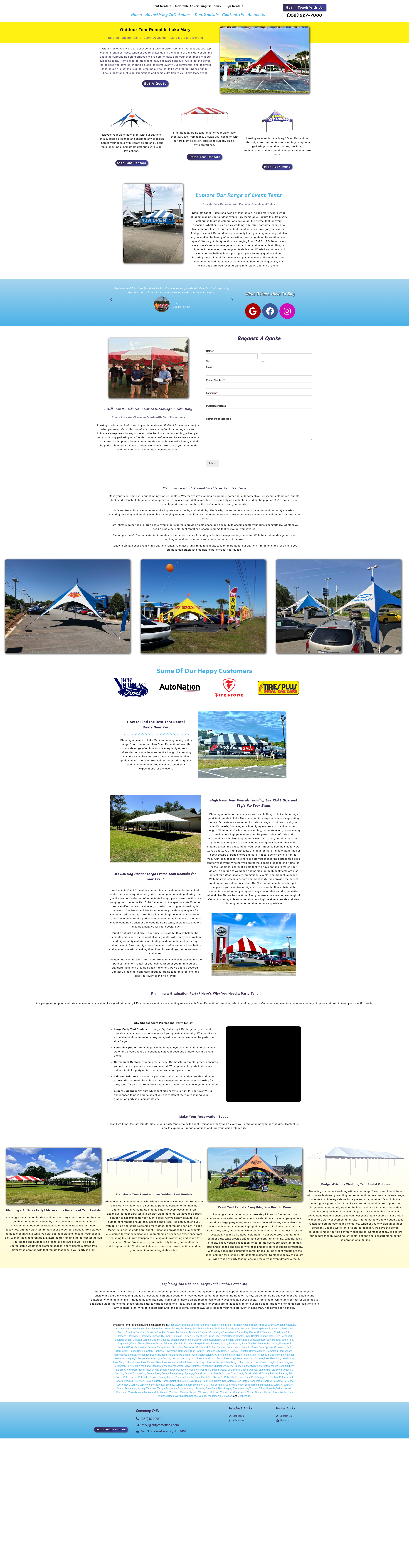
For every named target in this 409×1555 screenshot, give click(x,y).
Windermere (239, 1394)
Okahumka (264, 1371)
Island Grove (249, 1356)
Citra (288, 1334)
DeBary (156, 1341)
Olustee (119, 1375)
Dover (198, 1341)
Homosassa (285, 1352)
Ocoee (244, 1371)
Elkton (141, 1345)
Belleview (220, 1330)
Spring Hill (198, 1386)
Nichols (183, 1371)
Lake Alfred (203, 1360)
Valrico (280, 1390)
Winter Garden (255, 1394)
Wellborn (174, 1394)
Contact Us (233, 14)
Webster (142, 1394)
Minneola (240, 1367)
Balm (155, 1330)
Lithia (240, 1364)
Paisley (274, 1375)
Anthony (237, 1326)
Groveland (280, 1349)
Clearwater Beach (150, 1337)
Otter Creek (237, 1375)
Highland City (212, 1352)
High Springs (197, 1352)
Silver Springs (166, 1386)
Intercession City (207, 1356)
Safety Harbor (161, 1382)
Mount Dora (277, 1367)
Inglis (194, 1356)
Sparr (189, 1386)
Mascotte (178, 1367)
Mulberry (290, 1367)
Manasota (157, 1367)
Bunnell (184, 1334)
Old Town (276, 1371)
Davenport (286, 1337)
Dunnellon (228, 1341)
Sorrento (180, 1386)
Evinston (168, 1345)
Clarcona (121, 1337)
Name (210, 352)
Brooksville (173, 1334)
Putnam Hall (286, 1379)
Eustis (159, 1345)
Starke (224, 1386)
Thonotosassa (240, 1390)
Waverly (132, 1394)
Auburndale (129, 1330)
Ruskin (149, 1382)
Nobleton (194, 1371)
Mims (230, 1367)
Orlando (198, 1375)
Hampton (147, 1352)
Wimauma (226, 1394)
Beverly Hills (232, 1330)
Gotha (212, 1349)
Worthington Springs (186, 1397)
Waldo (288, 1390)
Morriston (264, 1367)
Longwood (290, 1364)
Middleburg (220, 1367)
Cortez (187, 1337)
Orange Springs (184, 1375)
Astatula (290, 1326)
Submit (212, 465)
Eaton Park (287, 1341)
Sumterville (266, 1386)
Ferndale (189, 1345)
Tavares (200, 1390)
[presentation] (230, 456)
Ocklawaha (233, 1371)
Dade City (274, 1337)
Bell (194, 1330)
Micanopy (207, 1367)
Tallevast (151, 1390)
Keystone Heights (124, 1360)
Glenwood (189, 1349)
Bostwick (246, 1330)
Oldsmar (287, 1371)
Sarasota (278, 1382)
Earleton (261, 1341)
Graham (221, 1349)
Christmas (279, 1334)
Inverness (236, 1356)
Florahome (234, 1345)
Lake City (229, 1360)
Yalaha (202, 1397)
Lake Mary (118, 1364)
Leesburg (231, 1364)
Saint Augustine (179, 1382)
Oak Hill (204, 1371)
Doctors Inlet (187, 1341)
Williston (214, 1394)
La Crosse (164, 1360)
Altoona (204, 1326)
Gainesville (140, 1349)
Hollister (243, 1352)
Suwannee (130, 1390)
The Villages (224, 1390)
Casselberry (229, 1334)
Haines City (135, 1352)
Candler (204, 1334)
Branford (140, 1334)
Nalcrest (121, 1371)
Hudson (162, 1356)
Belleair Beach (205, 1330)
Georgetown (163, 1349)
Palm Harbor (130, 1379)
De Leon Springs (142, 1341)
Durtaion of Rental (216, 407)
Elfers (133, 1345)
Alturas (214, 1326)
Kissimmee (152, 1360)
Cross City (213, 1337)
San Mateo (243, 1382)
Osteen (226, 1375)
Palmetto (143, 1379)
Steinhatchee (236, 1386)
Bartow (175, 1330)
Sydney (141, 1390)
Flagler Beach (202, 1345)
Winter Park (286, 1394)
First (208, 363)
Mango (168, 1367)
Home (136, 14)
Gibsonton (177, 1349)
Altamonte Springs (188, 1326)
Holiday (233, 1352)
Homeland (272, 1352)
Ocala (223, 1371)
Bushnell (194, 1334)
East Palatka (274, 1341)
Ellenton (150, 1345)
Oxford (257, 1375)
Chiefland (267, 1334)
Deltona (174, 1341)
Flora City (246, 1345)
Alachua (172, 1326)
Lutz (137, 1367)
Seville (154, 1386)
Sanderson (256, 1382)
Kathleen (290, 1356)
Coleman (177, 1337)
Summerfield (252, 1386)
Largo (203, 1364)
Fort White (272, 1345)
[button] (111, 301)
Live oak (249, 1364)
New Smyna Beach (156, 1371)
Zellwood (227, 1397)
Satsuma (289, 1382)
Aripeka (280, 1326)
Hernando (183, 1352)
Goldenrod (202, 1349)
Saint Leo (207, 1382)
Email (209, 368)
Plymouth (218, 1379)
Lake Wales (168, 1364)
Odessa (253, 1371)
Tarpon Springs (186, 1390)
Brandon (130, 1334)
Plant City (206, 1379)
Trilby (262, 1390)
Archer (271, 1326)
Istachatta (263, 1356)
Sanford (267, 1382)
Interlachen (223, 1356)
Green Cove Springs (262, 1349)
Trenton (253, 1390)
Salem (217, 1382)
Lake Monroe (133, 1364)
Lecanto (220, 1364)
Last (263, 363)
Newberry (173, 1371)
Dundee (207, 1341)
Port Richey (272, 1379)
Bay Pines (185, 1330)
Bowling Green (260, 1330)
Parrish (154, 1379)
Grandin (246, 1349)
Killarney (140, 1360)
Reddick (128, 1382)
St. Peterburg (212, 1386)
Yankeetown (214, 1397)
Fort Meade (259, 1345)
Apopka (263, 1326)
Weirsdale (153, 1394)
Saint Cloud (195, 1382)
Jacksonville (277, 1356)
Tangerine (171, 1390)
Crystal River (243, 1337)
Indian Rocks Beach (179, 1356)
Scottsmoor (122, 1386)
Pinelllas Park (192, 1379)
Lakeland (181, 1364)
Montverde (252, 1367)
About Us (256, 14)
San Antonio (229, 1382)
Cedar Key (242, 1334)
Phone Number (215, 381)
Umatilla (270, 1390)
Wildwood (202, 1394)
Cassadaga (215, 1334)
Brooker (161, 1334)
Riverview (139, 1382)
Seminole (144, 1386)
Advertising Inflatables (168, 14)
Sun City (277, 1386)
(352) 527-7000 (304, 15)
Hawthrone (171, 1352)
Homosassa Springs (125, 1356)
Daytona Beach (123, 1341)
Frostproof (285, 1345)
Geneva (152, 1349)
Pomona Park (242, 1379)
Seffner (134, 1386)
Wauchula (121, 1394)
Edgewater (123, 1345)
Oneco (128, 1375)
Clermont (166, 1337)
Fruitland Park (125, 1349)
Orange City (139, 1375)
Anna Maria (225, 1326)
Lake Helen (287, 1360)
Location (211, 394)
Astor (119, 1330)
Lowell (130, 1367)
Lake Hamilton (272, 1360)
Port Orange (257, 1379)
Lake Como (241, 1360)
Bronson (151, 1334)
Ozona (265, 1375)
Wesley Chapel (188, 1394)
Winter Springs (166, 1397)
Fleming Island (219, 1345)
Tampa (161, 1390)
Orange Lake (153, 1375)
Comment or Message (218, 420)
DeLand (165, 1341)
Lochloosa (260, 1364)
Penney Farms (166, 1379)
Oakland (214, 1371)
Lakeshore (193, 1364)
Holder (224, 1352)
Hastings (159, 1352)
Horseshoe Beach (147, 1356)
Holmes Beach (257, 1352)
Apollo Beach (250, 1326)
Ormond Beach (212, 1375)
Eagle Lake (249, 1341)
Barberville (164, 1330)
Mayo (188, 1367)
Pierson (179, 1379)
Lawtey (211, 1364)
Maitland (146, 1367)
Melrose (196, 1367)
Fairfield (178, 1345)
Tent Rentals (206, 14)
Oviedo (248, 1375)
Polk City (229, 1379)
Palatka (283, 1375)
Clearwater (133, 1337)
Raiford (119, 1382)
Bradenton (274, 1330)
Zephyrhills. (244, 1397)
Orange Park (168, 1375)
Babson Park (144, 1330)
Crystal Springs (259, 1337)
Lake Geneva (256, 1360)
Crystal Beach (227, 1337)
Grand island (233, 1349)
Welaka (164, 1394)
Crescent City (199, 1337)
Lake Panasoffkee (151, 1364)
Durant (238, 1341)
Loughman (120, 1367)
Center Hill (255, 1334)
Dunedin (216, 1341)
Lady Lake (190, 1360)
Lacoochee (178, 1360)
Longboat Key (275, 1364)
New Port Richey (136, 1371)
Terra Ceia (211, 1390)
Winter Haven (271, 1394)
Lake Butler (217, 1360)
